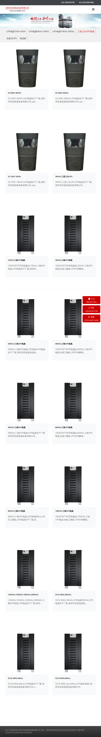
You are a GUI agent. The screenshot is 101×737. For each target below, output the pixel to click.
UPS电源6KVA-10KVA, (39, 31)
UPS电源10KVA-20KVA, (63, 31)
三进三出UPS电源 (86, 31)
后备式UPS (11, 38)
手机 (91, 309)
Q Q (91, 300)
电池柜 (23, 38)
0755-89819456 (88, 2)
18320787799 (70, 2)
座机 (91, 319)
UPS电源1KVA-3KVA (15, 31)
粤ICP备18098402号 (24, 732)
